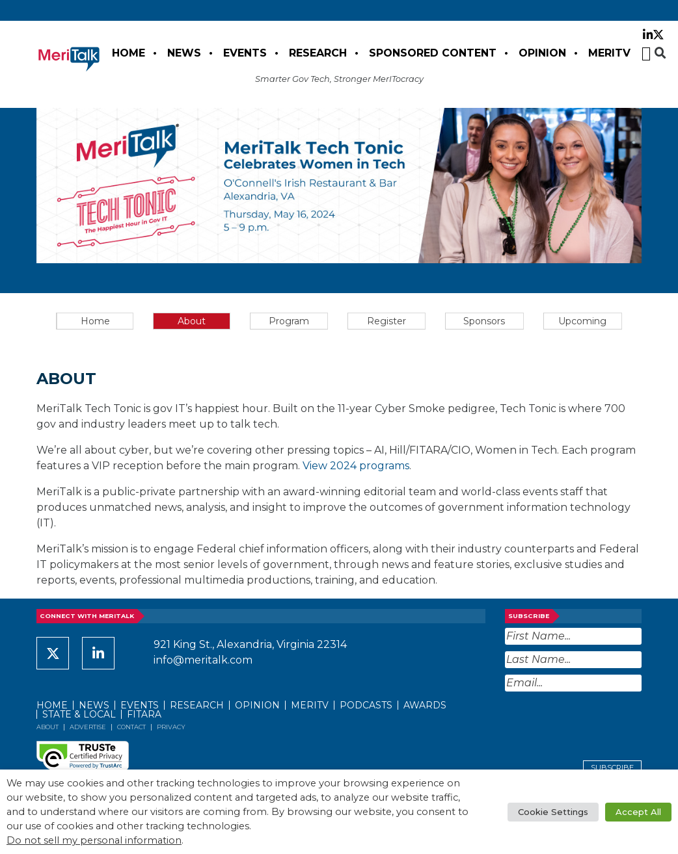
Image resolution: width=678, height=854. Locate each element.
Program (289, 321)
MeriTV (609, 53)
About (192, 321)
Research (318, 53)
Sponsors (484, 321)
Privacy (171, 727)
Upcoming (582, 321)
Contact (131, 727)
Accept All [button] (638, 812)
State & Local (79, 714)
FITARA (144, 714)
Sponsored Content (432, 53)
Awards (424, 705)
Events (245, 53)
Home (128, 53)
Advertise (88, 727)
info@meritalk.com (203, 660)
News (184, 53)
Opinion (542, 53)
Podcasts (366, 705)
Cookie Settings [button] (553, 812)
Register (386, 321)
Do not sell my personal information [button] (94, 840)
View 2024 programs (356, 465)
